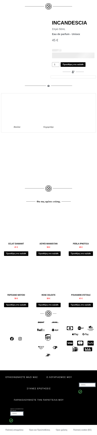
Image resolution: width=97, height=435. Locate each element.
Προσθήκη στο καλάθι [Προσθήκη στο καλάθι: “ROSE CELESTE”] (48, 305)
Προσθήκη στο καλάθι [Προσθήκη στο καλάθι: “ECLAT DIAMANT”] (16, 253)
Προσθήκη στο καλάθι (73, 64)
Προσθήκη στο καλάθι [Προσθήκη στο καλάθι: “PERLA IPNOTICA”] (81, 253)
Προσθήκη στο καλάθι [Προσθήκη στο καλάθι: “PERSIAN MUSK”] (16, 305)
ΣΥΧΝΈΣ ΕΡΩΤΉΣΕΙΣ (39, 389)
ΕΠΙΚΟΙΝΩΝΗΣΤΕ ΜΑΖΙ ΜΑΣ (22, 377)
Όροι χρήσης (61, 430)
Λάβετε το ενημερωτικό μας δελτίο (16, 409)
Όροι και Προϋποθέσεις (39, 430)
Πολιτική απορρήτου (14, 430)
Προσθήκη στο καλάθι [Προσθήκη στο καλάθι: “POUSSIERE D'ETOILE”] (81, 305)
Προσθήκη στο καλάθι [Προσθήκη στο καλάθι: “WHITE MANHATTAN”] (48, 253)
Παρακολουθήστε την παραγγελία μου (39, 400)
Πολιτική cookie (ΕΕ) (82, 430)
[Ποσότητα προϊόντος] (55, 64)
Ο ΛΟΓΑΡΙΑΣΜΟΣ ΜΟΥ (59, 377)
